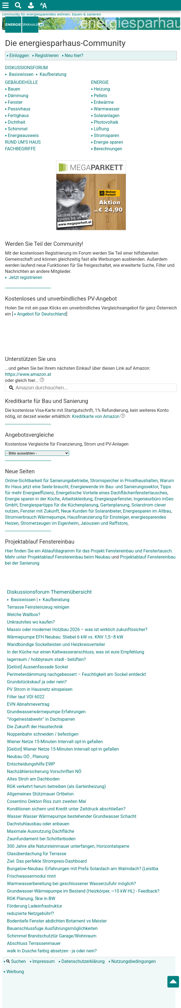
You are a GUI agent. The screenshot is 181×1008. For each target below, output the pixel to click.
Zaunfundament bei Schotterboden (41, 838)
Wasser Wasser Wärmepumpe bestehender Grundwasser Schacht (71, 816)
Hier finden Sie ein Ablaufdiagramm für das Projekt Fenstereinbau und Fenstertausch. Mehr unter (91, 543)
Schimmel (16, 128)
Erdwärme (102, 102)
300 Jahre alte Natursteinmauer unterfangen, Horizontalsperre (68, 846)
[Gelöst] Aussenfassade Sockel (37, 667)
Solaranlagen (105, 115)
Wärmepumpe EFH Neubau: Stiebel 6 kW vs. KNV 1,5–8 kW (65, 637)
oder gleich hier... (24, 380)
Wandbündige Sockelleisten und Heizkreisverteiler (56, 644)
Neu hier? (72, 55)
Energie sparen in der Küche (32, 499)
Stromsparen (105, 135)
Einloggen (19, 55)
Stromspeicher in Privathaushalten (124, 480)
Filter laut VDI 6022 (25, 696)
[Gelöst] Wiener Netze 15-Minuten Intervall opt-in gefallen (63, 749)
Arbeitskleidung (77, 499)
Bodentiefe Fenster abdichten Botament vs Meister (57, 921)
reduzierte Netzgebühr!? (30, 913)
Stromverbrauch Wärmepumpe (35, 517)
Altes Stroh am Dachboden (33, 779)
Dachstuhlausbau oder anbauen (38, 823)
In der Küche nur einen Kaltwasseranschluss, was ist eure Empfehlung (75, 652)
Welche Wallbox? (23, 614)
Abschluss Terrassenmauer (34, 943)
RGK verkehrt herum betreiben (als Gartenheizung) (56, 786)
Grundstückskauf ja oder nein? (37, 681)
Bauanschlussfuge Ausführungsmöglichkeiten (52, 928)
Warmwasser (105, 109)
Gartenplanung (114, 505)
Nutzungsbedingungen (132, 961)
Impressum (42, 961)
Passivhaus (17, 109)
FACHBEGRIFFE (20, 148)
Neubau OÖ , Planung (28, 756)
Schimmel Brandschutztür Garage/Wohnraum (51, 936)
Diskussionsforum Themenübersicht (49, 592)
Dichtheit (15, 122)
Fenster (13, 102)
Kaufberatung (53, 74)
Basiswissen (21, 74)
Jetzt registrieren (23, 277)
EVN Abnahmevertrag (28, 704)
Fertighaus (17, 115)
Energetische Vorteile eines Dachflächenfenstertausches (111, 492)
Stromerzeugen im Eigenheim (50, 523)
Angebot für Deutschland (39, 314)
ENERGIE (100, 82)
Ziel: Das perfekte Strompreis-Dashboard (47, 861)
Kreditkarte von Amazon (96, 416)
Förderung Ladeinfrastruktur (34, 906)
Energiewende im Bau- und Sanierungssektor (114, 486)
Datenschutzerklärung (82, 961)
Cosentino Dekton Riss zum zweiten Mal (46, 801)
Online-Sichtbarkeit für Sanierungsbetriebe (46, 480)
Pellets (99, 95)
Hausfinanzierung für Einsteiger (98, 517)
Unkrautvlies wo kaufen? (31, 622)
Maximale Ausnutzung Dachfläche (40, 831)
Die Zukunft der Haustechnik (35, 726)
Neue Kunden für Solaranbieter (91, 511)
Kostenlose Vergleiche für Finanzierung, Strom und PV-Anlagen (67, 444)
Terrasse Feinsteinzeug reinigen (38, 607)
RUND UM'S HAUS (23, 142)
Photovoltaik (105, 122)
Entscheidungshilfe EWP (31, 764)
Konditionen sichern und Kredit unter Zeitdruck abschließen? (66, 808)
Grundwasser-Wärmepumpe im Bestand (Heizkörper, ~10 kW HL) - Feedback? (83, 891)
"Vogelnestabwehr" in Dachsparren (41, 719)
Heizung (100, 89)
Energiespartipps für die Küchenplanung (58, 505)
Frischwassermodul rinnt (31, 876)
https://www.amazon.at (28, 374)
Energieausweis (22, 135)
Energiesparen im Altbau (147, 511)
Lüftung (100, 128)
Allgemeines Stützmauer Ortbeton (40, 794)
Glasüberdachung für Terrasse (36, 853)
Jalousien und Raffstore (104, 523)
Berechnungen (106, 148)
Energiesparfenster (113, 499)
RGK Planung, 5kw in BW (31, 898)
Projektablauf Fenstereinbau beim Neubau (68, 557)
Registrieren (46, 55)
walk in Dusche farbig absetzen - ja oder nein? (52, 950)
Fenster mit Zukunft (39, 511)
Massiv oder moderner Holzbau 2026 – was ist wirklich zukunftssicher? (77, 629)
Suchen (15, 961)
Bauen (12, 89)
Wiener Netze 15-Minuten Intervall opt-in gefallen (55, 741)
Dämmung (16, 95)
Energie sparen (107, 142)
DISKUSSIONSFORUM (26, 67)
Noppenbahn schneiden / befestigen (43, 734)
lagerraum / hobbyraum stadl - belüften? (46, 659)
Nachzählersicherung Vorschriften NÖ (44, 771)
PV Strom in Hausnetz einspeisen (39, 689)
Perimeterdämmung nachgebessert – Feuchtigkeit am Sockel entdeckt (76, 674)
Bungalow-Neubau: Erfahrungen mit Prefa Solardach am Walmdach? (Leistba (82, 868)
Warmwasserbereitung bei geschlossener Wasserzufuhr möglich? (71, 883)
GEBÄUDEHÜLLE (21, 82)
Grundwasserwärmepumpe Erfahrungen (46, 711)
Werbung (14, 971)
